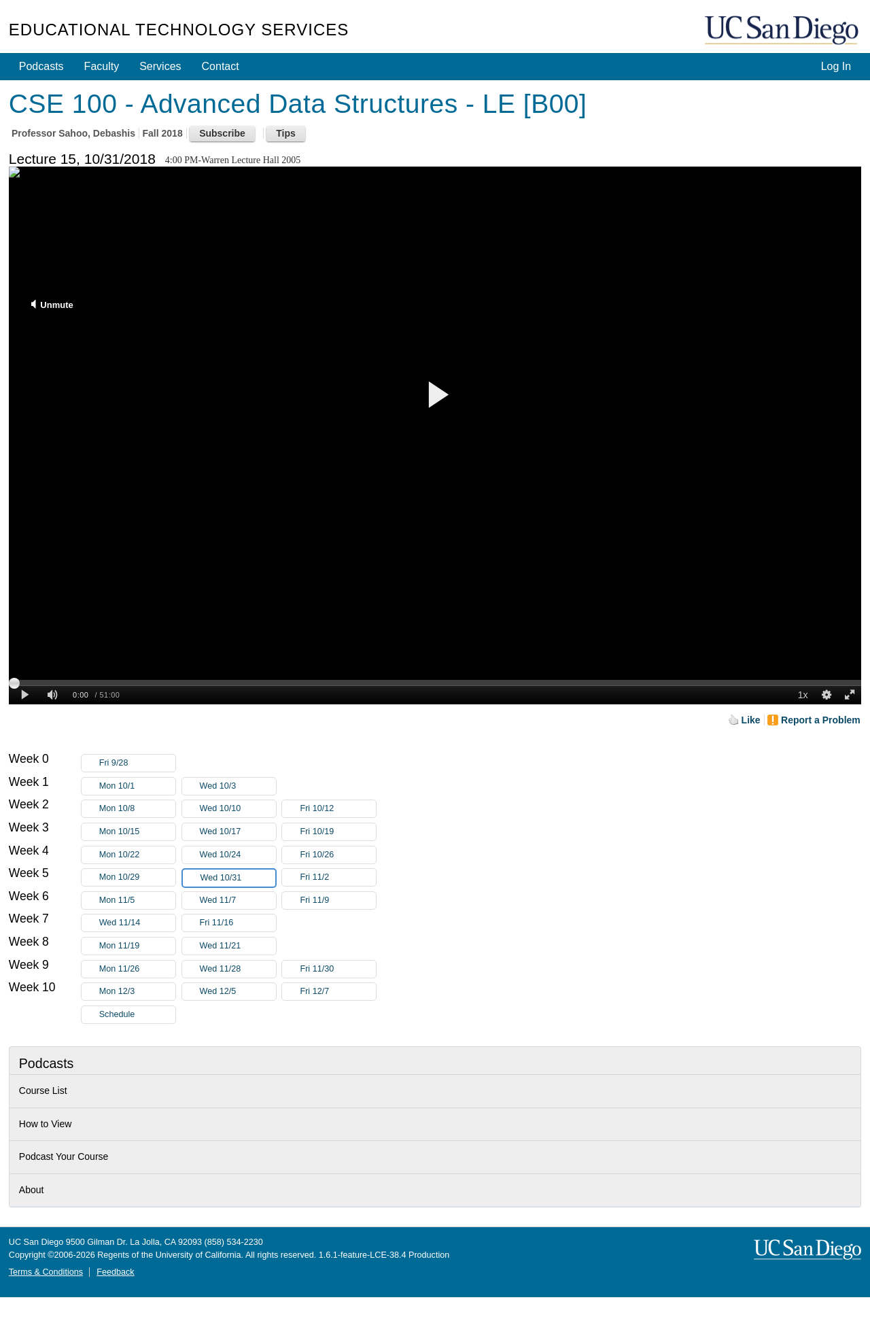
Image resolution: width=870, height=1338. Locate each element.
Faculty (102, 66)
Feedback (115, 1272)
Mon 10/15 (137, 831)
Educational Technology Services (179, 29)
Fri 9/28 (137, 763)
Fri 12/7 (338, 991)
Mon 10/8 (137, 808)
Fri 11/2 (338, 877)
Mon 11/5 (137, 900)
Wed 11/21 (238, 946)
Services (160, 66)
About (31, 1189)
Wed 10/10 (238, 808)
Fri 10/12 (338, 808)
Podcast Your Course (64, 1156)
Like (751, 720)
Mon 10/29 (137, 877)
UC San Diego (783, 31)
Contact (220, 66)
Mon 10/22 (137, 854)
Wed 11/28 (238, 969)
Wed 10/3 (238, 786)
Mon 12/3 (137, 991)
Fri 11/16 (238, 922)
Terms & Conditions (46, 1272)
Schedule (117, 1014)
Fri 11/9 (338, 900)
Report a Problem (820, 720)
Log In (836, 66)
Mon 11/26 (137, 969)
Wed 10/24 (238, 854)
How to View (45, 1123)
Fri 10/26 (338, 854)
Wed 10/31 (238, 878)
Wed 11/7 (238, 900)
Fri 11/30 (338, 969)
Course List (43, 1090)
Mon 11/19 (137, 946)
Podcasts (41, 66)
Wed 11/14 (137, 922)
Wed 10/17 (238, 831)
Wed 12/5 (238, 991)
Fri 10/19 (338, 831)
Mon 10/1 (137, 786)
